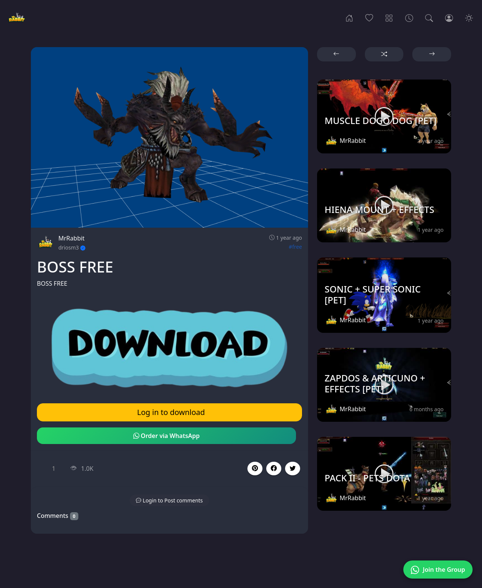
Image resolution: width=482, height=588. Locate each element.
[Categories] (389, 17)
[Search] (429, 17)
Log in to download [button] (171, 412)
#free (295, 246)
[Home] (349, 17)
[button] (273, 468)
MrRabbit (71, 238)
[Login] (449, 17)
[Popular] (369, 17)
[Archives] (409, 17)
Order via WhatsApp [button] (166, 436)
